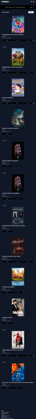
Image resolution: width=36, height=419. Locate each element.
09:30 (7, 40)
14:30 (7, 198)
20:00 (7, 133)
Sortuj (30, 12)
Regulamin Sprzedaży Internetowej (7, 418)
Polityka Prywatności (4, 413)
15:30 (18, 72)
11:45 (28, 40)
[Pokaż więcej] (33, 40)
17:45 (28, 72)
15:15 (7, 166)
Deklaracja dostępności (5, 412)
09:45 (7, 103)
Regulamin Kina (3, 417)
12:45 (7, 72)
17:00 (28, 355)
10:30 (17, 40)
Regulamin (3, 414)
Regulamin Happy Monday (5, 415)
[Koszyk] (31, 2)
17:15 (18, 261)
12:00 (7, 355)
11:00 (18, 292)
